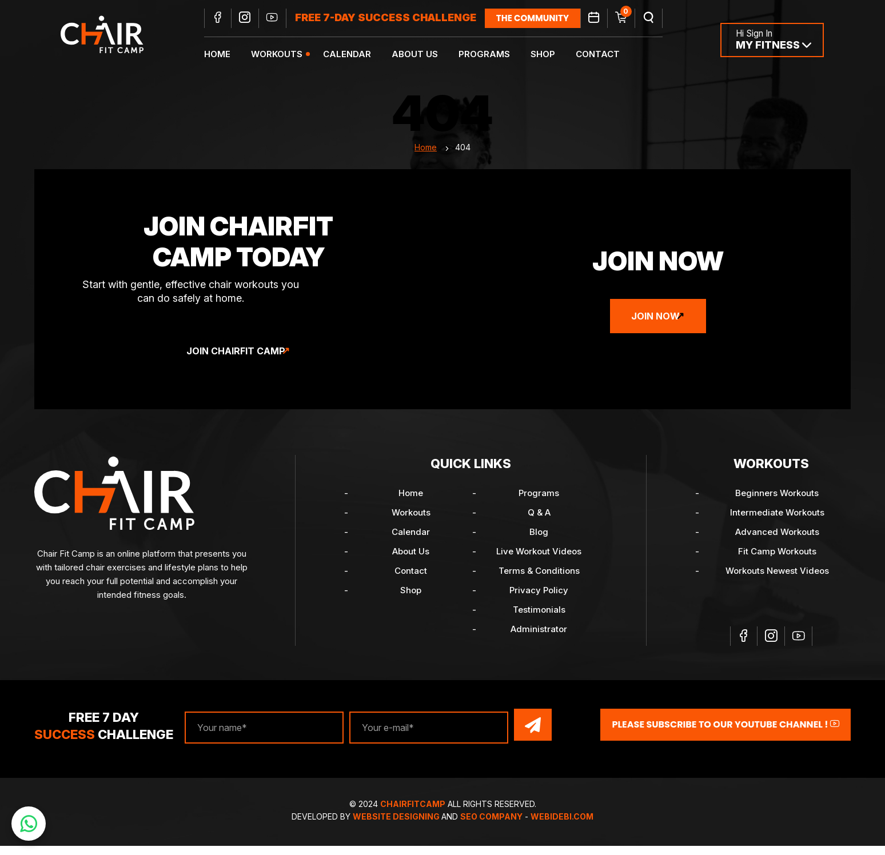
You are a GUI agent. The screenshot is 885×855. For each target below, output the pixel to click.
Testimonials (539, 621)
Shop (551, 54)
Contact (606, 54)
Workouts (285, 54)
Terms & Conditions (539, 582)
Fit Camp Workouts (777, 563)
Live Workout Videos (538, 563)
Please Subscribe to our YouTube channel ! (725, 735)
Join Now (655, 328)
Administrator (539, 641)
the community (541, 19)
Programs (493, 54)
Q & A (539, 524)
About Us (423, 54)
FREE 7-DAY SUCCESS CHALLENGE (394, 19)
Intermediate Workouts (777, 524)
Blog (538, 543)
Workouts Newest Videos (777, 582)
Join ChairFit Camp (235, 363)
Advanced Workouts (777, 543)
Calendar (356, 54)
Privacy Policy (538, 602)
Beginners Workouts (777, 505)
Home (226, 54)
